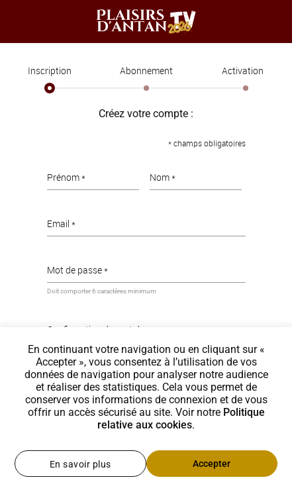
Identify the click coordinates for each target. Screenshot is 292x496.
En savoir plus (80, 464)
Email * (61, 223)
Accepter (211, 463)
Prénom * (66, 177)
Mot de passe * (77, 270)
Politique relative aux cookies (181, 418)
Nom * (162, 177)
